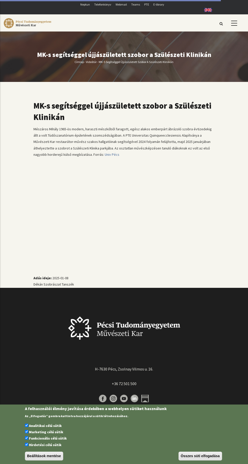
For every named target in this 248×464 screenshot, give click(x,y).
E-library (158, 4)
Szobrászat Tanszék (59, 284)
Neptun (85, 4)
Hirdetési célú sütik (45, 445)
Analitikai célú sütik (45, 425)
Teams (135, 4)
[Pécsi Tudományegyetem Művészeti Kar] (27, 28)
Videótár (91, 62)
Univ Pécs (112, 154)
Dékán (38, 284)
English (206, 10)
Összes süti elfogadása (200, 456)
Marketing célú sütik (46, 432)
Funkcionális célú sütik (48, 438)
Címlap (79, 62)
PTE (146, 4)
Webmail (121, 4)
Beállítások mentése (44, 456)
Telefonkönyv (102, 4)
